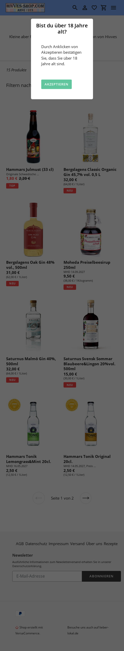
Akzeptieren (56, 84)
